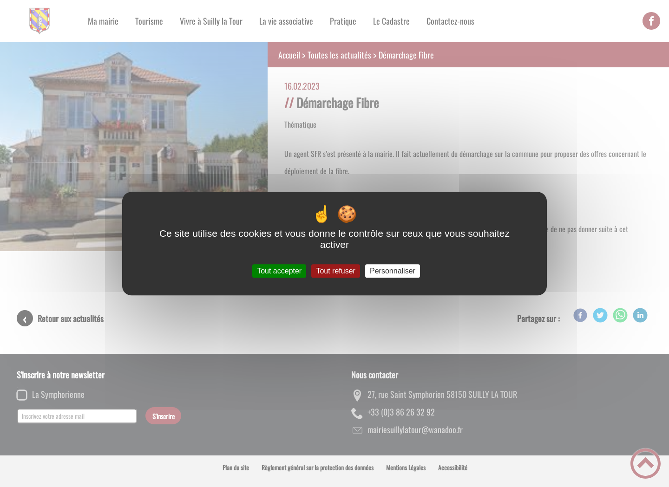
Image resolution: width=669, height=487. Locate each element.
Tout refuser (335, 271)
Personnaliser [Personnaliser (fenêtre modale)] (392, 271)
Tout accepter (279, 271)
